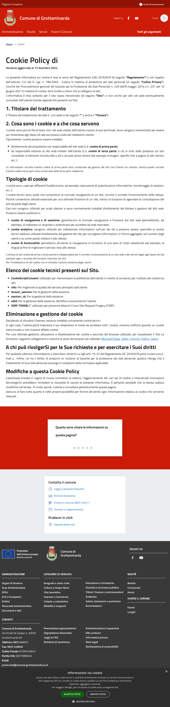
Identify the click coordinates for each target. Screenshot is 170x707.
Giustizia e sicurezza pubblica (102, 587)
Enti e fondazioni (11, 597)
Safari (124, 339)
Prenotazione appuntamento (60, 628)
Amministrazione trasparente (102, 628)
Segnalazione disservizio (58, 633)
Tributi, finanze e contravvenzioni (104, 592)
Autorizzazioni (94, 606)
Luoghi (131, 612)
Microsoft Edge (110, 339)
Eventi (131, 607)
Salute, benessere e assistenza (103, 601)
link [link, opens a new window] (116, 687)
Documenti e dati (11, 610)
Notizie (132, 583)
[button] (85, 701)
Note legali (92, 642)
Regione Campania (12, 4)
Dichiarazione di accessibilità (102, 646)
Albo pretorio (93, 633)
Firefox (145, 339)
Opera (154, 339)
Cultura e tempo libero (56, 588)
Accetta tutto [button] (72, 694)
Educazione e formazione (100, 583)
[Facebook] (127, 18)
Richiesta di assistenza (57, 642)
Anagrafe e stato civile (56, 583)
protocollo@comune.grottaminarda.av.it (25, 665)
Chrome (135, 339)
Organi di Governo (12, 583)
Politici (6, 601)
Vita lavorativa (52, 592)
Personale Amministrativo (17, 606)
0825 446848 (15, 647)
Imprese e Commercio (56, 597)
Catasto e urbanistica (56, 601)
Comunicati (134, 588)
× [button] (166, 671)
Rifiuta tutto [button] (98, 694)
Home (9, 44)
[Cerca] (164, 18)
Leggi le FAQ (51, 637)
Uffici (5, 592)
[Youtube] (135, 18)
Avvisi (131, 592)
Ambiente (91, 597)
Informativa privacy (97, 637)
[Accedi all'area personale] (151, 4)
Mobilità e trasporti (55, 606)
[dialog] (85, 687)
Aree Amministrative (13, 588)
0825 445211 (20, 642)
